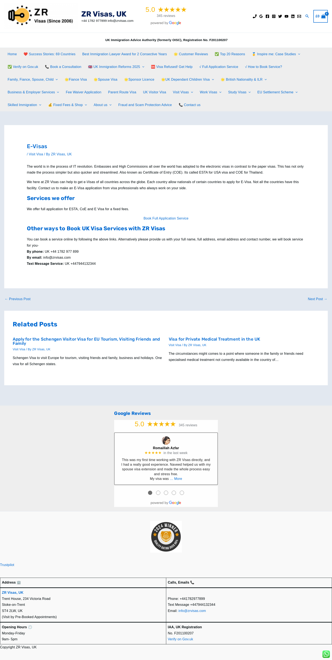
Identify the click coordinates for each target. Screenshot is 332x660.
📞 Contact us (190, 105)
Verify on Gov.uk (180, 639)
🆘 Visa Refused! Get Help (171, 67)
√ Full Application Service (218, 67)
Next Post (317, 299)
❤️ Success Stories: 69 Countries (49, 54)
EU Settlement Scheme (277, 92)
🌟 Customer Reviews (191, 54)
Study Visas (239, 92)
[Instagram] (274, 16)
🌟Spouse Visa (105, 79)
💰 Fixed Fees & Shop (67, 105)
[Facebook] (267, 16)
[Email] (299, 16)
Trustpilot (7, 565)
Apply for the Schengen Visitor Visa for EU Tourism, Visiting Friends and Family (86, 341)
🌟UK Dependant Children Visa (187, 79)
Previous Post (17, 299)
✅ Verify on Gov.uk (23, 67)
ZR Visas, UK (103, 14)
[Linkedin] (293, 16)
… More (176, 479)
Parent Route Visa (122, 92)
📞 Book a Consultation (63, 67)
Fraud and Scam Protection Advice (145, 105)
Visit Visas (183, 92)
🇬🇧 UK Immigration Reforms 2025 (116, 67)
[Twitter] (280, 16)
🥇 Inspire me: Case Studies (276, 54)
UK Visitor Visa (154, 92)
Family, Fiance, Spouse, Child (33, 79)
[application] (298, 54)
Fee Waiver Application (83, 92)
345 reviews (166, 16)
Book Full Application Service (166, 218)
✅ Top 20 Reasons (230, 54)
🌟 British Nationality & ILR (244, 79)
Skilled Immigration (24, 105)
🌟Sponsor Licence (139, 79)
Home (12, 54)
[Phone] (255, 16)
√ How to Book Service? (263, 67)
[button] (307, 16)
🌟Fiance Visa (76, 79)
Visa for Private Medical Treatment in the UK (214, 339)
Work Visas (210, 92)
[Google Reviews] (261, 16)
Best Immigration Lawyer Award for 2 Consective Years (124, 54)
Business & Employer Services (33, 92)
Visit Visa (36, 154)
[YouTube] (286, 16)
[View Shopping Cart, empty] (320, 16)
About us (102, 105)
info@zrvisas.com (192, 611)
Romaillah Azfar (166, 448)
